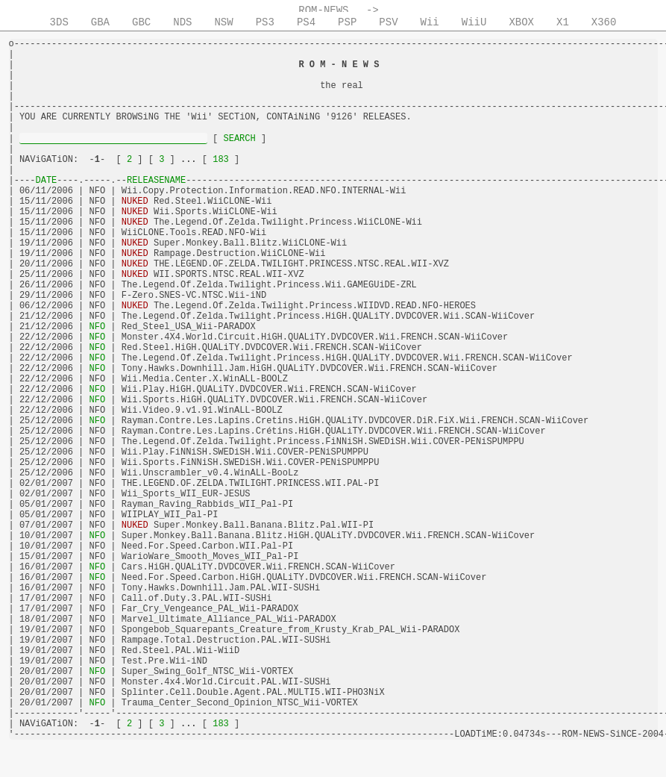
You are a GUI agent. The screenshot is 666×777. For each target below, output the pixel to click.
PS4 (306, 22)
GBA (100, 22)
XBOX (521, 22)
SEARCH (239, 139)
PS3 (265, 22)
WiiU (474, 22)
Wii (430, 22)
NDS (182, 22)
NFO (97, 327)
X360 (604, 22)
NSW (223, 22)
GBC (141, 22)
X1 (562, 22)
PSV (388, 22)
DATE (46, 180)
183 (220, 160)
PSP (347, 22)
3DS (59, 22)
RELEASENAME (156, 180)
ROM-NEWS (323, 10)
